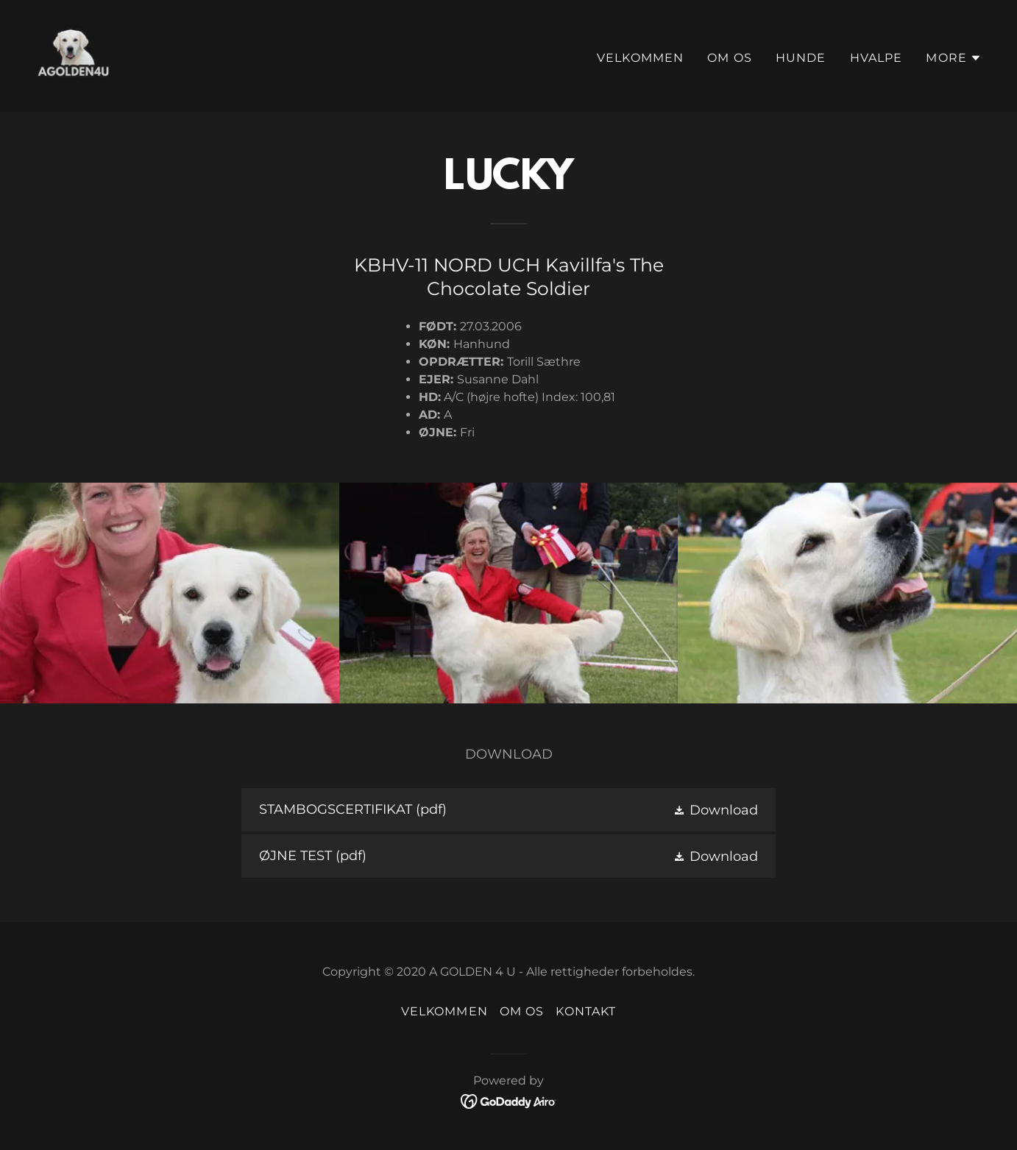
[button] (954, 58)
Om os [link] (729, 58)
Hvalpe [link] (876, 58)
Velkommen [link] (640, 58)
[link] (73, 55)
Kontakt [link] (586, 1011)
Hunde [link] (801, 58)
